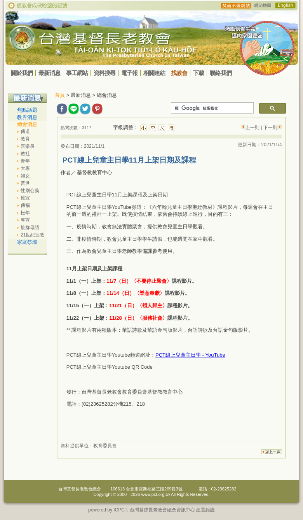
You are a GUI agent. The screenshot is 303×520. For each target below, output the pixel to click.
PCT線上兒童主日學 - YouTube (190, 355)
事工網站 (77, 73)
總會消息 (27, 124)
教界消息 (27, 117)
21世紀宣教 (32, 235)
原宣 (25, 198)
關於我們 (22, 73)
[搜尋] (211, 108)
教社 (25, 153)
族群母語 (30, 227)
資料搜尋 (104, 73)
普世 (25, 183)
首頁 (60, 95)
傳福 (25, 205)
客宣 (25, 220)
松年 (25, 212)
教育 (25, 139)
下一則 (269, 127)
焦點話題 (27, 110)
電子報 (129, 73)
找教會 (179, 73)
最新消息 (49, 73)
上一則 (253, 127)
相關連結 (154, 73)
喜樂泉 (28, 146)
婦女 (25, 176)
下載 (198, 73)
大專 (25, 168)
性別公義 (30, 190)
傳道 (25, 131)
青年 (25, 161)
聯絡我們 (221, 73)
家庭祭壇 (27, 242)
